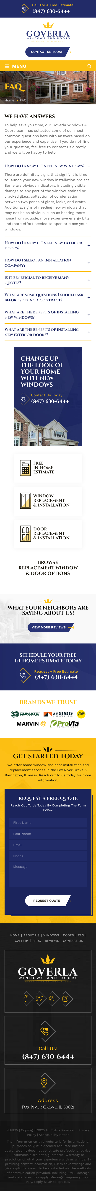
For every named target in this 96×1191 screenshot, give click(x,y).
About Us (31, 935)
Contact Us (73, 940)
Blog (37, 940)
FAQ (81, 935)
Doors (68, 935)
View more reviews (49, 627)
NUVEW (12, 1130)
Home (15, 935)
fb (28, 998)
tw (41, 998)
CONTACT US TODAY (47, 52)
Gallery (22, 940)
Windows (51, 935)
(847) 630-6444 (51, 11)
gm (54, 998)
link (48, 468)
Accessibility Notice (54, 1135)
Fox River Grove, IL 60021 (48, 1107)
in (67, 998)
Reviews (52, 940)
